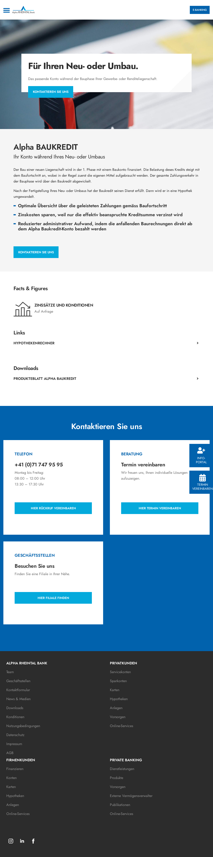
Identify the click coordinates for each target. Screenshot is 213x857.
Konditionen (15, 716)
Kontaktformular (18, 689)
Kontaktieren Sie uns (50, 91)
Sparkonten (118, 680)
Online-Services (121, 725)
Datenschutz (15, 734)
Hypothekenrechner (34, 343)
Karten (114, 689)
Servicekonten (120, 671)
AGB (10, 752)
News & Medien (18, 698)
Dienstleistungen (122, 768)
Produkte (116, 777)
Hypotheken (119, 698)
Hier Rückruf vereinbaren (53, 508)
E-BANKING (200, 10)
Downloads (14, 707)
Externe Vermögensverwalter (131, 795)
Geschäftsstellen (18, 680)
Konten (11, 777)
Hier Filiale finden (53, 598)
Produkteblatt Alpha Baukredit (45, 378)
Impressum (14, 743)
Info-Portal (201, 455)
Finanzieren (14, 768)
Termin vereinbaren (202, 482)
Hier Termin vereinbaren (160, 508)
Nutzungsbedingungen (23, 725)
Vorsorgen (117, 716)
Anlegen (116, 707)
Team (10, 671)
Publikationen (120, 804)
